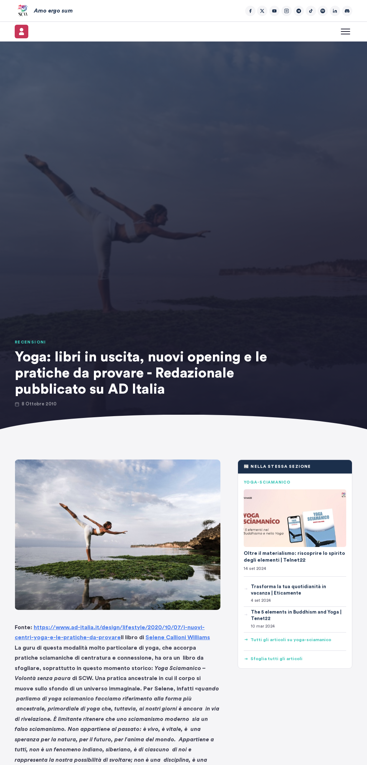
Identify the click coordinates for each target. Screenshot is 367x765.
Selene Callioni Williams (178, 640)
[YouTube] (274, 11)
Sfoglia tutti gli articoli (273, 659)
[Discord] (347, 11)
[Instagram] (286, 11)
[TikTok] (311, 11)
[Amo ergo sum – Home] (44, 11)
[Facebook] (250, 11)
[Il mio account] (21, 31)
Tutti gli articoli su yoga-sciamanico (287, 640)
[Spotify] (323, 11)
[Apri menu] (345, 31)
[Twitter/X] (262, 11)
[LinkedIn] (335, 11)
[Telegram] (299, 11)
